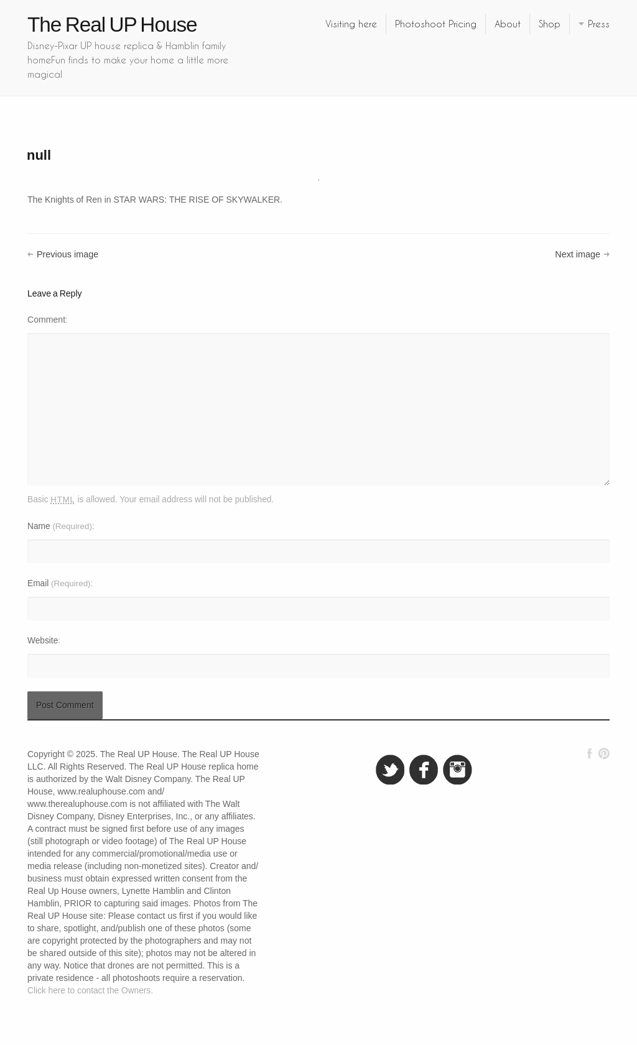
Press (599, 23)
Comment (46, 320)
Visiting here (351, 23)
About (508, 23)
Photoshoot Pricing (436, 23)
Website (42, 640)
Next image (577, 254)
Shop (549, 23)
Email (59, 583)
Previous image (67, 254)
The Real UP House (112, 24)
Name (59, 526)
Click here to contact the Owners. (90, 990)
